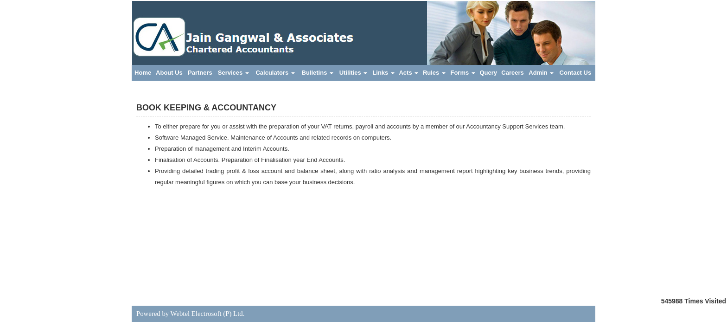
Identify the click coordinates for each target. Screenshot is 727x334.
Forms (462, 72)
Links (383, 72)
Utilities (353, 72)
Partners (200, 72)
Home (142, 72)
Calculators (274, 72)
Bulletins (318, 72)
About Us (169, 72)
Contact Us (576, 72)
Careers (512, 72)
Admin (541, 72)
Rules (434, 72)
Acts (408, 72)
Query (488, 72)
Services (233, 72)
